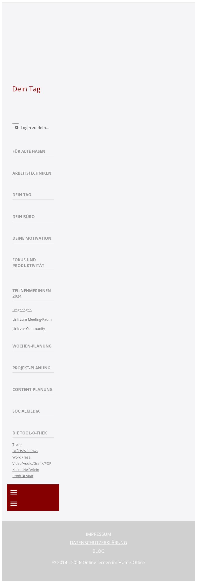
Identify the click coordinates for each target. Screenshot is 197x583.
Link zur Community (28, 328)
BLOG (98, 551)
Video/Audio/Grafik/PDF (31, 463)
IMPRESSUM (98, 534)
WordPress (21, 457)
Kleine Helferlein (25, 469)
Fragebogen (22, 310)
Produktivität (22, 475)
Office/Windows (25, 450)
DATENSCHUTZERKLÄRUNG (98, 542)
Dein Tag (26, 88)
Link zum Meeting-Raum (32, 319)
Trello (17, 444)
